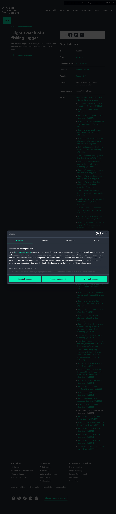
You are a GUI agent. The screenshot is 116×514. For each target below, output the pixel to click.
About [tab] (96, 240)
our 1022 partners (23, 252)
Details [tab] (45, 240)
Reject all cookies (25, 279)
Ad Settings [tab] (70, 240)
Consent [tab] (19, 240)
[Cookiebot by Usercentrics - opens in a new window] (97, 234)
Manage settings (58, 279)
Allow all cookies (91, 279)
